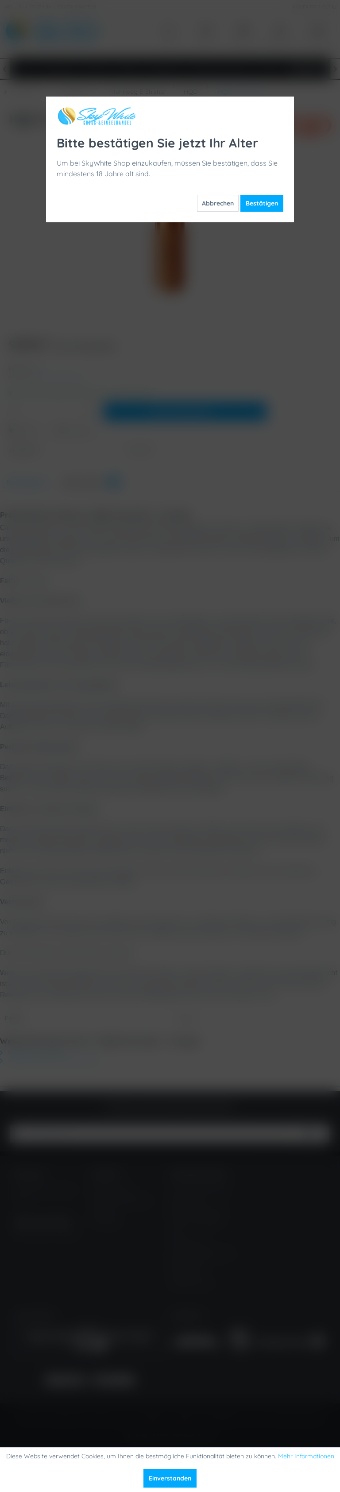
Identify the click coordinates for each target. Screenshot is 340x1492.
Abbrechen (218, 203)
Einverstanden (170, 1478)
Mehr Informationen (306, 1456)
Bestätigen (262, 203)
